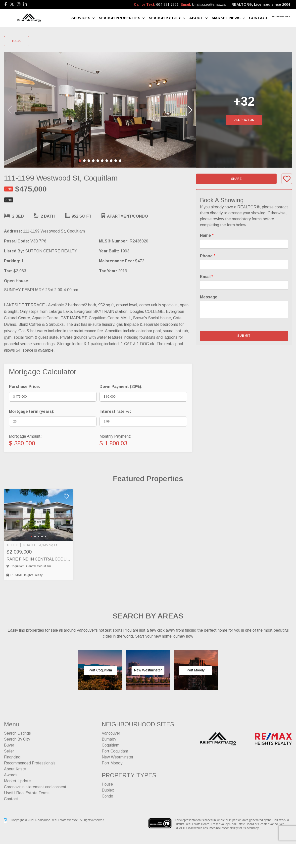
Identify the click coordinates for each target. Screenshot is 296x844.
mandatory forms (247, 219)
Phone (207, 256)
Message (208, 297)
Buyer (9, 745)
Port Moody (112, 763)
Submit (244, 335)
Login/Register (281, 16)
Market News (226, 18)
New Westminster (117, 757)
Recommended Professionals (29, 763)
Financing (12, 757)
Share (236, 179)
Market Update (17, 781)
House (107, 784)
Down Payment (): (121, 386)
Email (206, 277)
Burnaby (109, 739)
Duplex (108, 790)
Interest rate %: (115, 411)
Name (207, 235)
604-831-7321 (167, 4)
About (196, 18)
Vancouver (111, 733)
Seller (9, 751)
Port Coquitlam (115, 751)
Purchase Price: (24, 386)
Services (80, 18)
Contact (258, 18)
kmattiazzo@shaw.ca (209, 4)
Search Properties (119, 18)
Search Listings (17, 733)
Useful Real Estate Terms (26, 793)
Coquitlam (110, 745)
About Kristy (15, 769)
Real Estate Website (65, 820)
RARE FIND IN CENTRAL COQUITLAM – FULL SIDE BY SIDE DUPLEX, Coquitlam (38, 559)
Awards (10, 775)
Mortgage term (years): (31, 411)
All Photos (244, 120)
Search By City (165, 18)
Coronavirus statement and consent (35, 787)
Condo (107, 796)
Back (16, 41)
